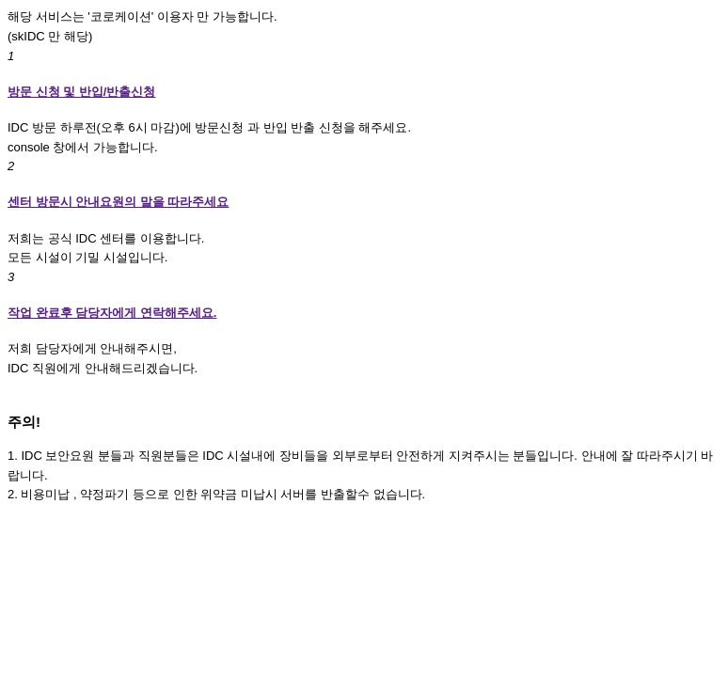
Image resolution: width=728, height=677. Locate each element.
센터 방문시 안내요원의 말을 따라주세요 (118, 202)
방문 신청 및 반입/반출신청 (81, 92)
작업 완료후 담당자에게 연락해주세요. (112, 313)
